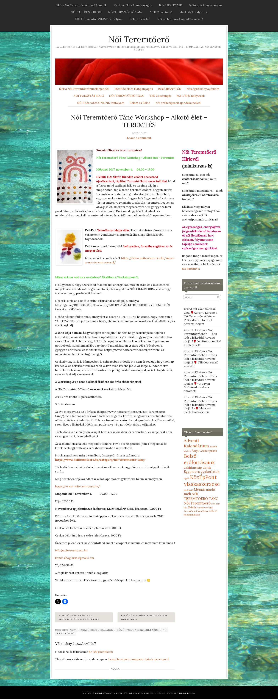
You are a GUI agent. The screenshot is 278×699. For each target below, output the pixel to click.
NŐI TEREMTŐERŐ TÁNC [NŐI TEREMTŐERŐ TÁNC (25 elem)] (201, 496)
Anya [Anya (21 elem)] (195, 450)
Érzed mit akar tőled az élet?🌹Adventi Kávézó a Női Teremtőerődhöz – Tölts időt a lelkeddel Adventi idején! (200, 316)
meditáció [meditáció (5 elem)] (188, 490)
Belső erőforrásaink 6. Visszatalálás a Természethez (79, 617)
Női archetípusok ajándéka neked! (180, 19)
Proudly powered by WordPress (135, 693)
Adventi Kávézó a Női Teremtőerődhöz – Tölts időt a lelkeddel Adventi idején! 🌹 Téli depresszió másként (201, 358)
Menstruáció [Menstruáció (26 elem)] (204, 489)
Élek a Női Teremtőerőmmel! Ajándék (81, 5)
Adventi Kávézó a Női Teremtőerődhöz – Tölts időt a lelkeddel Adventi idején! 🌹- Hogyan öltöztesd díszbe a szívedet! (200, 382)
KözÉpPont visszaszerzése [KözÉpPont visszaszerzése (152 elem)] (202, 480)
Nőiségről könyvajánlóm (205, 5)
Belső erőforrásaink (96, 629)
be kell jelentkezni (101, 651)
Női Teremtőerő (139, 39)
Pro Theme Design (184, 693)
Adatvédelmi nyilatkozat (97, 693)
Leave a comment (139, 138)
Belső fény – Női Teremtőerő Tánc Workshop (144, 617)
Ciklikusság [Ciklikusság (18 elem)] (193, 468)
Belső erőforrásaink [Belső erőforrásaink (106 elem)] (199, 459)
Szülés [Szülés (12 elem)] (192, 507)
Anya (73, 629)
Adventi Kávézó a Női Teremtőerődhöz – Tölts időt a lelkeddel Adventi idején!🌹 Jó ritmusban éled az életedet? (202, 337)
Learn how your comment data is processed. (138, 659)
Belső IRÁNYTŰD (170, 5)
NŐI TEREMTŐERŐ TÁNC (125, 12)
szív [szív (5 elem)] (213, 503)
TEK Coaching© (161, 12)
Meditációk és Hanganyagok (133, 5)
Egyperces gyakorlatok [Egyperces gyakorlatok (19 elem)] (201, 472)
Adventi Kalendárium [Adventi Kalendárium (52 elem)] (196, 443)
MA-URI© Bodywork (193, 12)
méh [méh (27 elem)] (187, 494)
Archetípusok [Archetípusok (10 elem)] (208, 451)
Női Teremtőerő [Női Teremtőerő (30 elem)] (197, 503)
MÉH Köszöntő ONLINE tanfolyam (99, 19)
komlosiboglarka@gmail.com (74, 558)
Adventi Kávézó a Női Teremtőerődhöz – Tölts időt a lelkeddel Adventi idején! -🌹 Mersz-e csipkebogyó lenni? (200, 404)
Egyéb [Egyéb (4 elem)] (186, 478)
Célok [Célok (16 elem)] (207, 468)
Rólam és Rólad (140, 19)
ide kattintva (190, 268)
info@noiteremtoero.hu (71, 550)
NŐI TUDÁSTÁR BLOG (86, 12)
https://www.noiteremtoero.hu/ (77, 486)
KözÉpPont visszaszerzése (138, 629)
